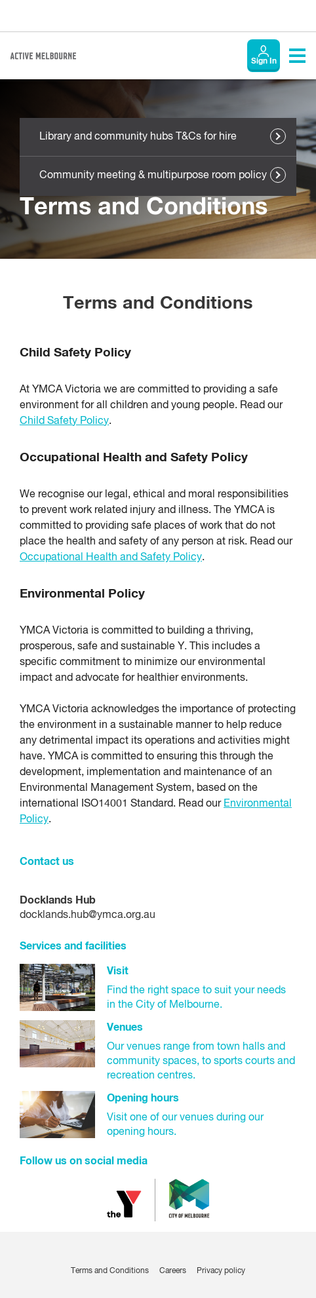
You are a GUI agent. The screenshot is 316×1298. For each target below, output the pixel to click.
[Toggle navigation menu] (297, 55)
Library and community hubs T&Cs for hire (138, 137)
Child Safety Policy (64, 421)
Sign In (264, 62)
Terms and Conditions (110, 1271)
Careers (172, 1271)
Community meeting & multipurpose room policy (153, 175)
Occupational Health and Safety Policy (111, 557)
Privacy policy (221, 1271)
